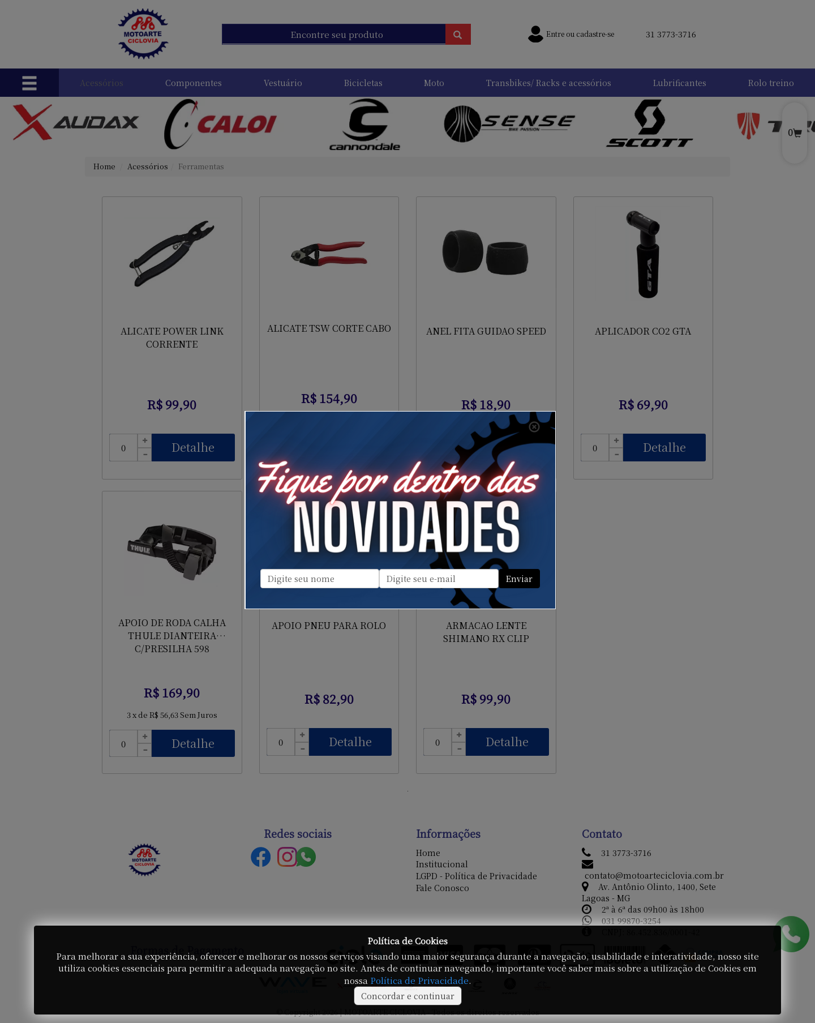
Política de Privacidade (419, 980)
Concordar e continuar (407, 995)
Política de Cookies (407, 941)
